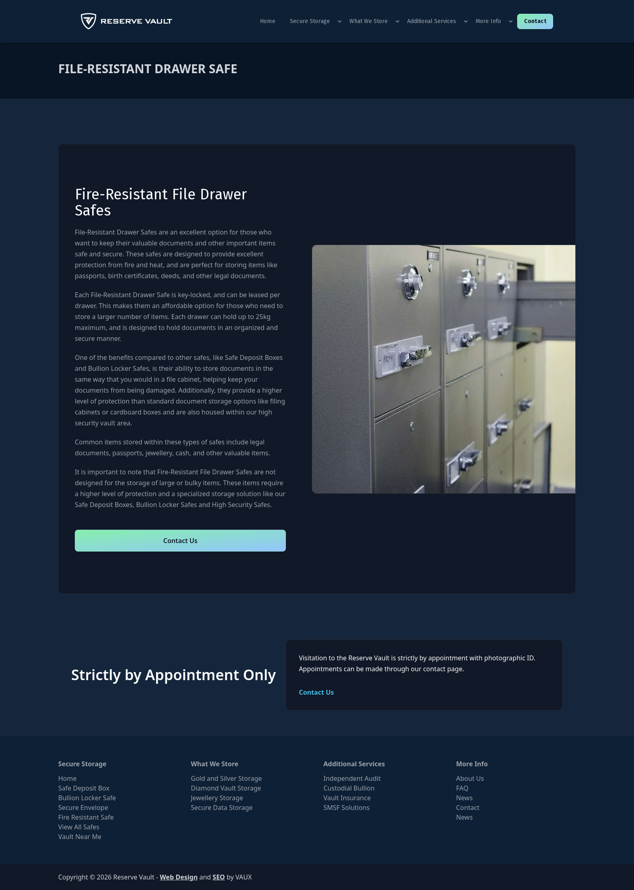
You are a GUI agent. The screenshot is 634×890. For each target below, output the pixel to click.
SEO (219, 877)
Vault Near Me (79, 836)
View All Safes (78, 826)
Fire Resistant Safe (86, 817)
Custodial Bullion (349, 788)
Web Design (179, 877)
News (464, 797)
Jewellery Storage (217, 797)
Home (268, 21)
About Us (470, 778)
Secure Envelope (83, 807)
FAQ (462, 788)
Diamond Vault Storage (226, 788)
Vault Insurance (347, 797)
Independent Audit (351, 778)
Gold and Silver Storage (226, 778)
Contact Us (180, 540)
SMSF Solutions (346, 807)
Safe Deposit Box (84, 788)
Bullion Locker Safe (87, 797)
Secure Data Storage (222, 807)
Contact (535, 21)
